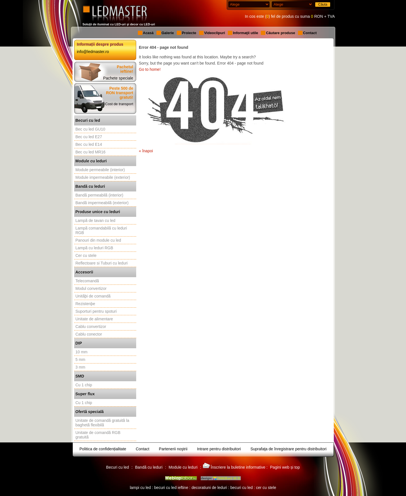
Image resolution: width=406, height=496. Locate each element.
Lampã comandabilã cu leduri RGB (101, 230)
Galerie (168, 33)
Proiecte (189, 33)
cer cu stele (266, 487)
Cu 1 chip (84, 385)
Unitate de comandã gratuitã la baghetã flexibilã (102, 422)
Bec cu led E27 (89, 137)
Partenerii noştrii (173, 449)
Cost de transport (119, 104)
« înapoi (146, 151)
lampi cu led (140, 487)
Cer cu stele (86, 255)
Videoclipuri (214, 33)
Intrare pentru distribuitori (219, 449)
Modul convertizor (91, 288)
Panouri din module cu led (98, 240)
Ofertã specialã (90, 411)
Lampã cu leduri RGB (94, 248)
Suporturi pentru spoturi (96, 311)
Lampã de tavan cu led (96, 220)
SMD (80, 376)
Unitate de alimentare (94, 319)
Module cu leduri (91, 161)
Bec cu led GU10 (90, 129)
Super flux (85, 394)
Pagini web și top (285, 467)
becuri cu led (241, 487)
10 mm (82, 352)
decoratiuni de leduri (209, 487)
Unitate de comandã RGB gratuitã (98, 434)
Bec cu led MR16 (91, 152)
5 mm (80, 359)
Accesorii (84, 272)
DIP (79, 343)
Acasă (148, 33)
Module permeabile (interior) (100, 169)
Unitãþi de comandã (93, 296)
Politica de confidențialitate (103, 449)
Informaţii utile (245, 33)
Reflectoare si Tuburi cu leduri (102, 263)
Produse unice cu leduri (98, 212)
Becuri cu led (88, 120)
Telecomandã (87, 281)
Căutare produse (280, 33)
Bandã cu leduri (90, 186)
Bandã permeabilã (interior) (99, 195)
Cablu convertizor (91, 326)
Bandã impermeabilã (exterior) (102, 202)
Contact (310, 33)
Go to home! (150, 69)
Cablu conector (89, 334)
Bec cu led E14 (89, 144)
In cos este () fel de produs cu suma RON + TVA (290, 16)
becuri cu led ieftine (171, 487)
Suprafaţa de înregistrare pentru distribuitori (288, 449)
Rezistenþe (85, 303)
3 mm (80, 367)
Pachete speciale (118, 78)
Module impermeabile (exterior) (103, 177)
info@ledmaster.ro (93, 51)
